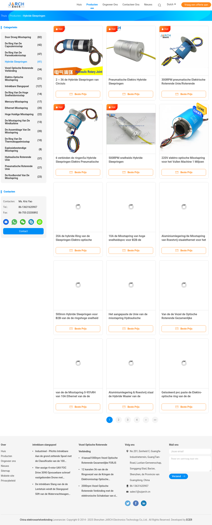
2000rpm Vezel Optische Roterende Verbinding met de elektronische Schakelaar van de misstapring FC (99, 491)
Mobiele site (7, 475)
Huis (3, 451)
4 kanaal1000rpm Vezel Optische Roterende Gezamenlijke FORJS (99, 460)
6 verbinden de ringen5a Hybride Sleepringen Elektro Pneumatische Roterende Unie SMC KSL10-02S (77, 161)
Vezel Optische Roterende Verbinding (23, 69)
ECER (189, 519)
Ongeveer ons (8, 461)
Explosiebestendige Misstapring (23, 149)
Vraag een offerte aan (196, 4)
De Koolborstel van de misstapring (23, 176)
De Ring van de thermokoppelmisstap (23, 140)
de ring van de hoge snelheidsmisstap (23, 94)
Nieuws (5, 466)
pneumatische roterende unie (23, 167)
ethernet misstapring (23, 108)
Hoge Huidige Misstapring (23, 114)
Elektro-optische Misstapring (23, 78)
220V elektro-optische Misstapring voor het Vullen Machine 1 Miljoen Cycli (183, 161)
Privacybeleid (8, 480)
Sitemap (5, 470)
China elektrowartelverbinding (36, 519)
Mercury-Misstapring (23, 101)
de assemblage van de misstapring (23, 131)
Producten (6, 456)
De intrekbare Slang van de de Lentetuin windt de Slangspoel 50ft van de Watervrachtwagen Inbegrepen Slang (52, 489)
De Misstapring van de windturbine (23, 122)
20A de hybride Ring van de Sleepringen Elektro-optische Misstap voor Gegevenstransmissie (78, 239)
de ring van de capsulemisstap (23, 45)
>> (155, 419)
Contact (23, 231)
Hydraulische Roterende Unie (23, 158)
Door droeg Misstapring (23, 37)
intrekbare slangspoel (23, 86)
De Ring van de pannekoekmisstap (23, 54)
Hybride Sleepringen (23, 61)
